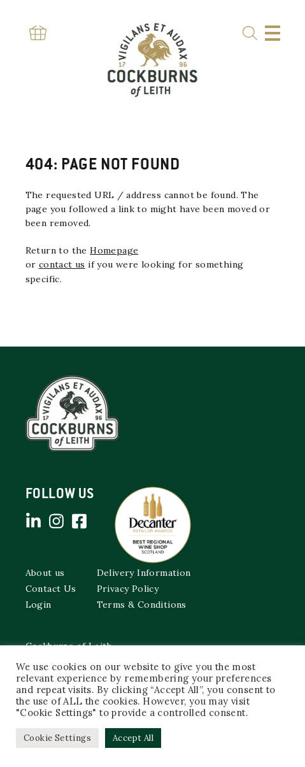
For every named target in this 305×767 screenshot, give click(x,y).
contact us (62, 264)
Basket (38, 32)
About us (45, 572)
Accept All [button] (133, 738)
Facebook (79, 521)
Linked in (33, 521)
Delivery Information (144, 572)
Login (38, 604)
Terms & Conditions (142, 604)
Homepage (114, 250)
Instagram (56, 521)
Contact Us (50, 588)
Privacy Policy (128, 588)
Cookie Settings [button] (57, 738)
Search (250, 33)
